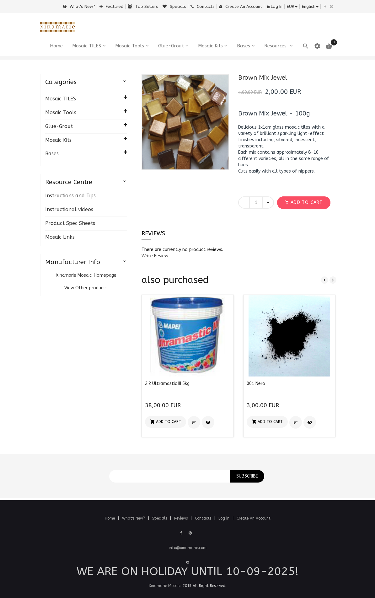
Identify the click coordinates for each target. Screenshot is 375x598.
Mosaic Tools (129, 46)
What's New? (79, 6)
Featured (111, 6)
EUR (292, 6)
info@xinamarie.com (187, 548)
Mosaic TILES (86, 46)
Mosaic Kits (210, 46)
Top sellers (143, 6)
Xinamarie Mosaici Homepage (86, 275)
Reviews (153, 233)
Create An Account (254, 518)
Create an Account (240, 6)
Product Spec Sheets (70, 223)
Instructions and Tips (70, 196)
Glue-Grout (171, 46)
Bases (243, 46)
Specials (174, 6)
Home (110, 518)
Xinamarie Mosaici (165, 586)
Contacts (202, 6)
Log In (274, 6)
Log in (224, 518)
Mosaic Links (60, 237)
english (310, 6)
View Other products (86, 288)
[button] (303, 202)
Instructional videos (69, 209)
